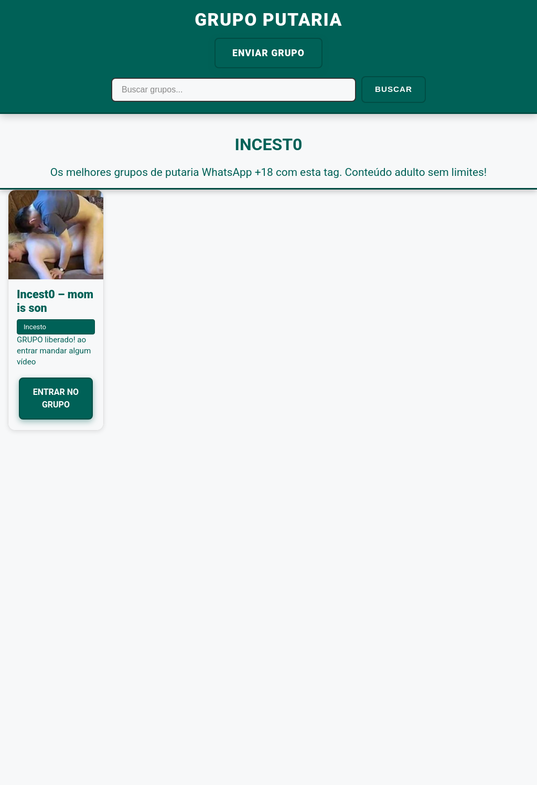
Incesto (35, 327)
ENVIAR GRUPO (268, 53)
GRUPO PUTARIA (268, 19)
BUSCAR (393, 89)
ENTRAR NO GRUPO (56, 398)
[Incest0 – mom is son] (55, 234)
